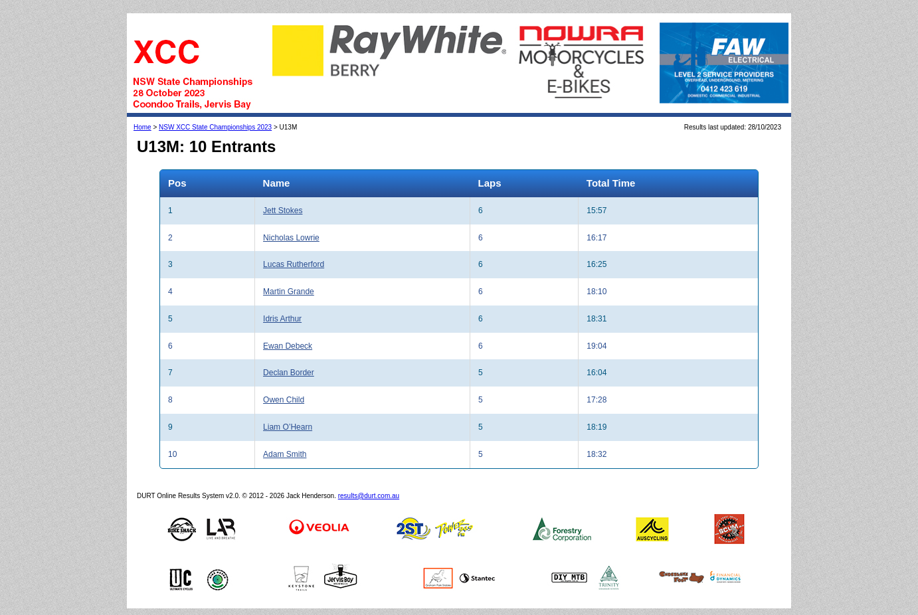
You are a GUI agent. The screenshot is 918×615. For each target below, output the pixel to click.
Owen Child (283, 399)
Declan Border (288, 372)
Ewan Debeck (287, 346)
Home (142, 127)
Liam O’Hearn (287, 427)
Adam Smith (284, 454)
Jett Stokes (282, 210)
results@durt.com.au (368, 495)
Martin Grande (288, 291)
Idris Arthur (282, 318)
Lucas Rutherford (293, 264)
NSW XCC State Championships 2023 (215, 127)
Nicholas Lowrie (291, 237)
